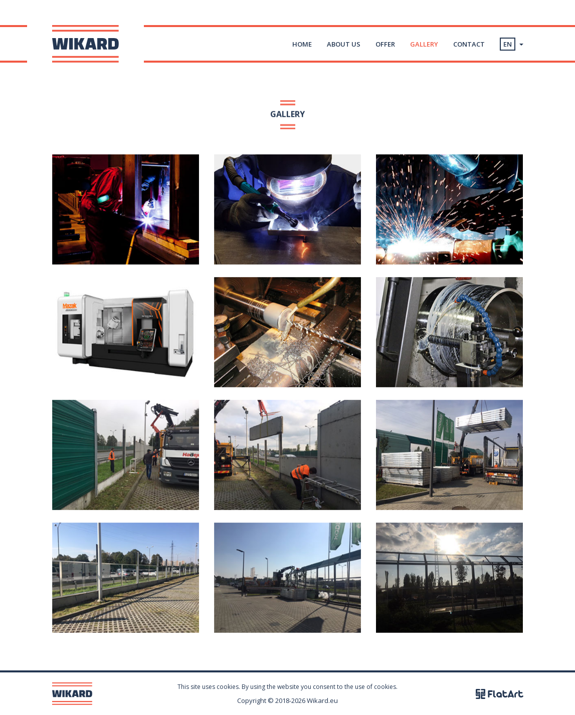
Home (302, 44)
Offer (385, 44)
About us (343, 44)
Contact (469, 44)
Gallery (424, 44)
